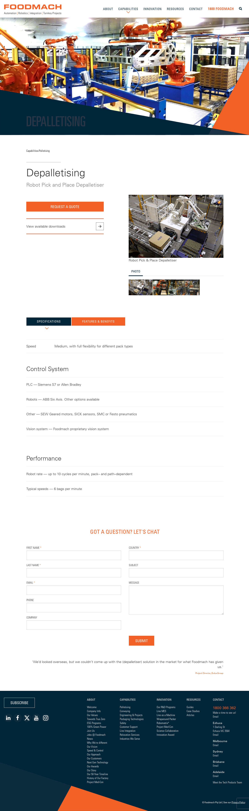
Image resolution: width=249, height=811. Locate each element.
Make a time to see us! (224, 712)
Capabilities (32, 150)
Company (31, 617)
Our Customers (94, 758)
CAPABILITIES (128, 9)
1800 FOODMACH (221, 9)
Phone (30, 600)
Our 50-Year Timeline (97, 774)
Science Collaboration (167, 730)
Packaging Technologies (132, 719)
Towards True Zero (96, 719)
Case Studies (193, 711)
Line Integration (127, 730)
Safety (123, 722)
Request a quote (64, 206)
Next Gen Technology (97, 762)
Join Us (91, 730)
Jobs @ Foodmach (96, 734)
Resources (194, 699)
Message (134, 582)
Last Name (33, 565)
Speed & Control (95, 750)
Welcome (91, 707)
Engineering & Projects (131, 715)
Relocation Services (129, 734)
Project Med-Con (95, 782)
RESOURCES (175, 9)
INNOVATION (152, 9)
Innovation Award (165, 734)
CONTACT (196, 9)
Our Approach (93, 754)
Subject (133, 565)
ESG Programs (94, 722)
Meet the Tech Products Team (227, 782)
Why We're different (97, 742)
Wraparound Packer (166, 719)
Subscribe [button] (19, 702)
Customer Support (128, 726)
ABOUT (108, 9)
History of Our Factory (97, 778)
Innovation (164, 699)
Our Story (91, 770)
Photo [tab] (135, 271)
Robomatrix (162, 722)
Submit (141, 640)
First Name (33, 547)
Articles (190, 715)
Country (135, 547)
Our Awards (93, 766)
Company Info (94, 711)
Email (30, 582)
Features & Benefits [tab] (98, 321)
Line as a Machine (166, 715)
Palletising (44, 150)
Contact (218, 699)
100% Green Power (96, 726)
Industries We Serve (130, 738)
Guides (190, 707)
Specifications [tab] (49, 321)
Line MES (161, 711)
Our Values (92, 715)
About (91, 699)
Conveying (125, 711)
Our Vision (92, 746)
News (90, 738)
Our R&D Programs (166, 707)
